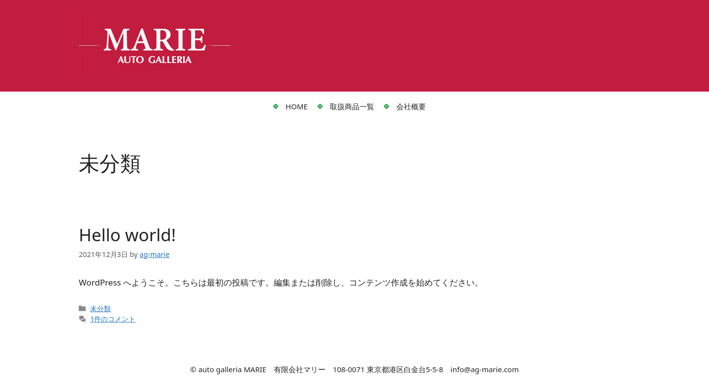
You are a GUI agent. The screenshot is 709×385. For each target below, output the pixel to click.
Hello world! (127, 234)
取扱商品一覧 (352, 106)
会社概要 (411, 106)
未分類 (100, 308)
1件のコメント (112, 318)
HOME (297, 106)
